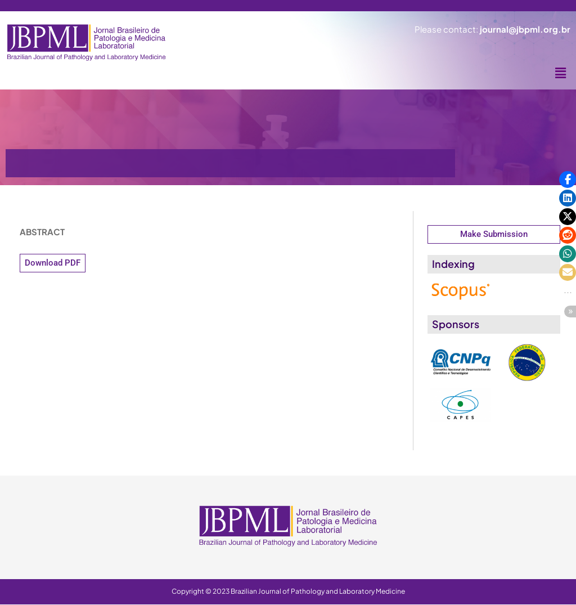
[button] (560, 73)
